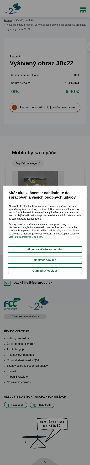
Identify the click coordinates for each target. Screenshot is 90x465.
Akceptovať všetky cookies (45, 249)
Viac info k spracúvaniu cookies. (26, 236)
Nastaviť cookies (45, 260)
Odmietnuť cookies (44, 270)
